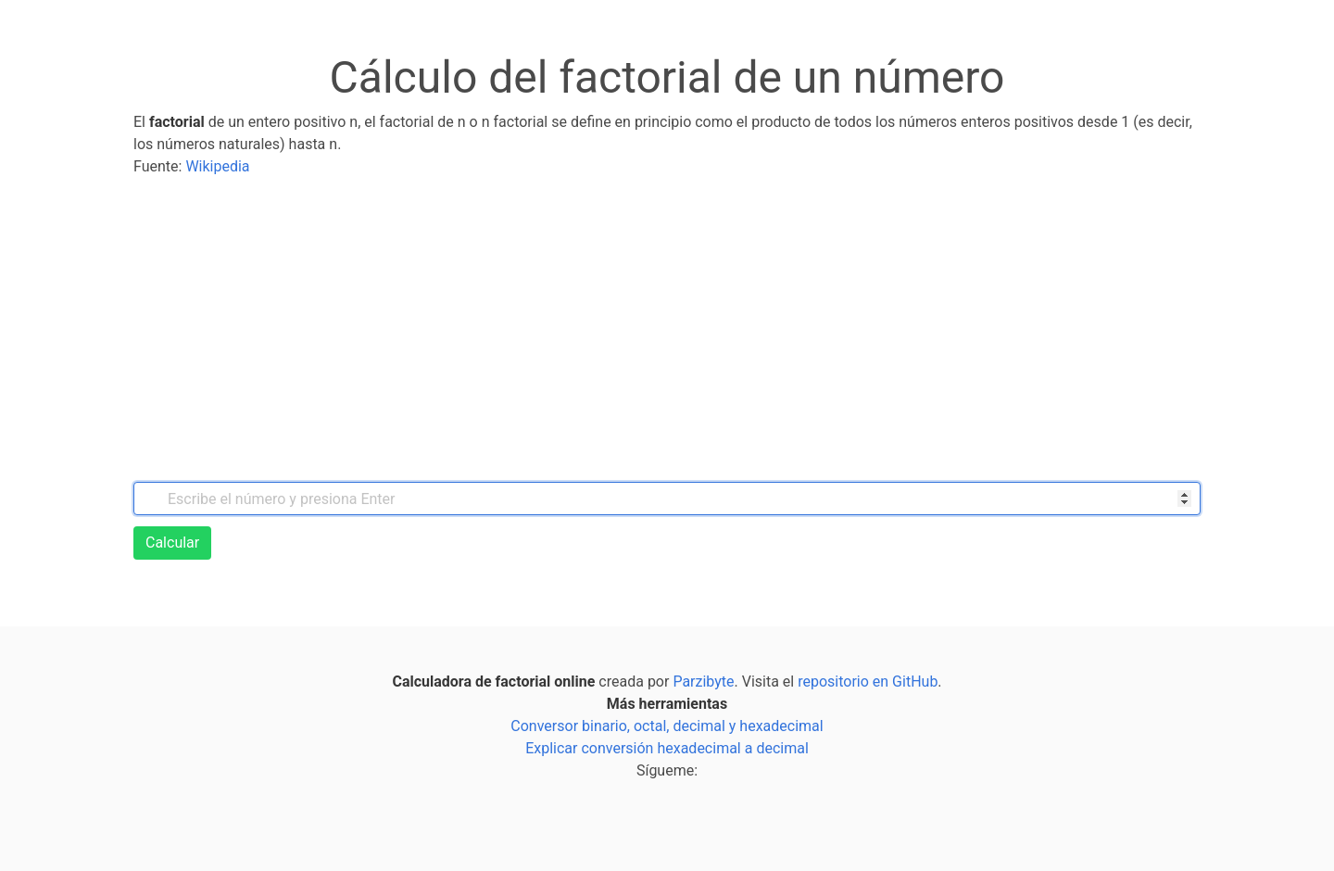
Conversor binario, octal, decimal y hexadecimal (666, 726)
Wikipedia (217, 166)
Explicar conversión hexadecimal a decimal (667, 748)
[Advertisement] (667, 330)
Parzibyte (703, 681)
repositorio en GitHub (868, 681)
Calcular (172, 542)
